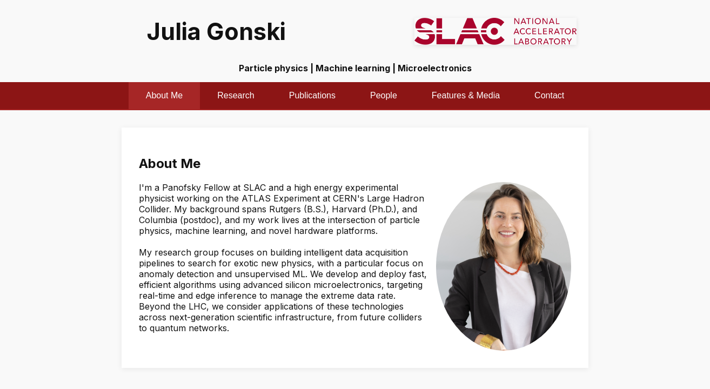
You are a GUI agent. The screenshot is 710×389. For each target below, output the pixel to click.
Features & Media (466, 95)
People (383, 95)
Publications (312, 95)
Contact (549, 95)
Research (235, 95)
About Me (164, 95)
